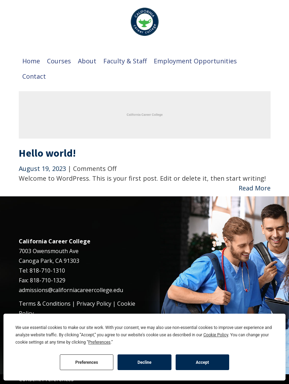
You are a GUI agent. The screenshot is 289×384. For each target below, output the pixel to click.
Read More (255, 188)
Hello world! (47, 152)
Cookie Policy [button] (215, 334)
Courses (59, 61)
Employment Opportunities (195, 61)
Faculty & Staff (125, 61)
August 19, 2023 (43, 168)
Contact (34, 76)
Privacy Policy (94, 303)
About (87, 61)
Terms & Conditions (45, 303)
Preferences (86, 362)
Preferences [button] (99, 342)
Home (31, 61)
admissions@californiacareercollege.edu (71, 290)
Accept (202, 362)
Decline (144, 362)
